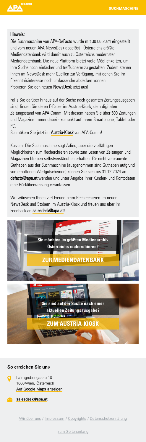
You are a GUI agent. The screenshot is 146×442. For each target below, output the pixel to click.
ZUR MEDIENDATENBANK (73, 259)
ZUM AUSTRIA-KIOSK (73, 323)
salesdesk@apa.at (48, 210)
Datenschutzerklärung (108, 418)
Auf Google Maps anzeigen (39, 389)
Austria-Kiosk (62, 132)
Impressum (54, 418)
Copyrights (77, 418)
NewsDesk (62, 87)
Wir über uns (30, 418)
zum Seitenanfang (73, 431)
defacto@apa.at (23, 178)
